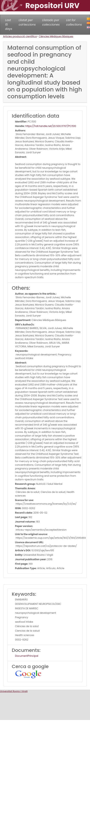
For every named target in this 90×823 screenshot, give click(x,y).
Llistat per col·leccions (27, 22)
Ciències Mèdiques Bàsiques (56, 36)
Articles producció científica (20, 36)
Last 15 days (8, 24)
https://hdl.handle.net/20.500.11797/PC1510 (50, 126)
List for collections (74, 22)
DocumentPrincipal (26, 656)
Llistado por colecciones (51, 22)
